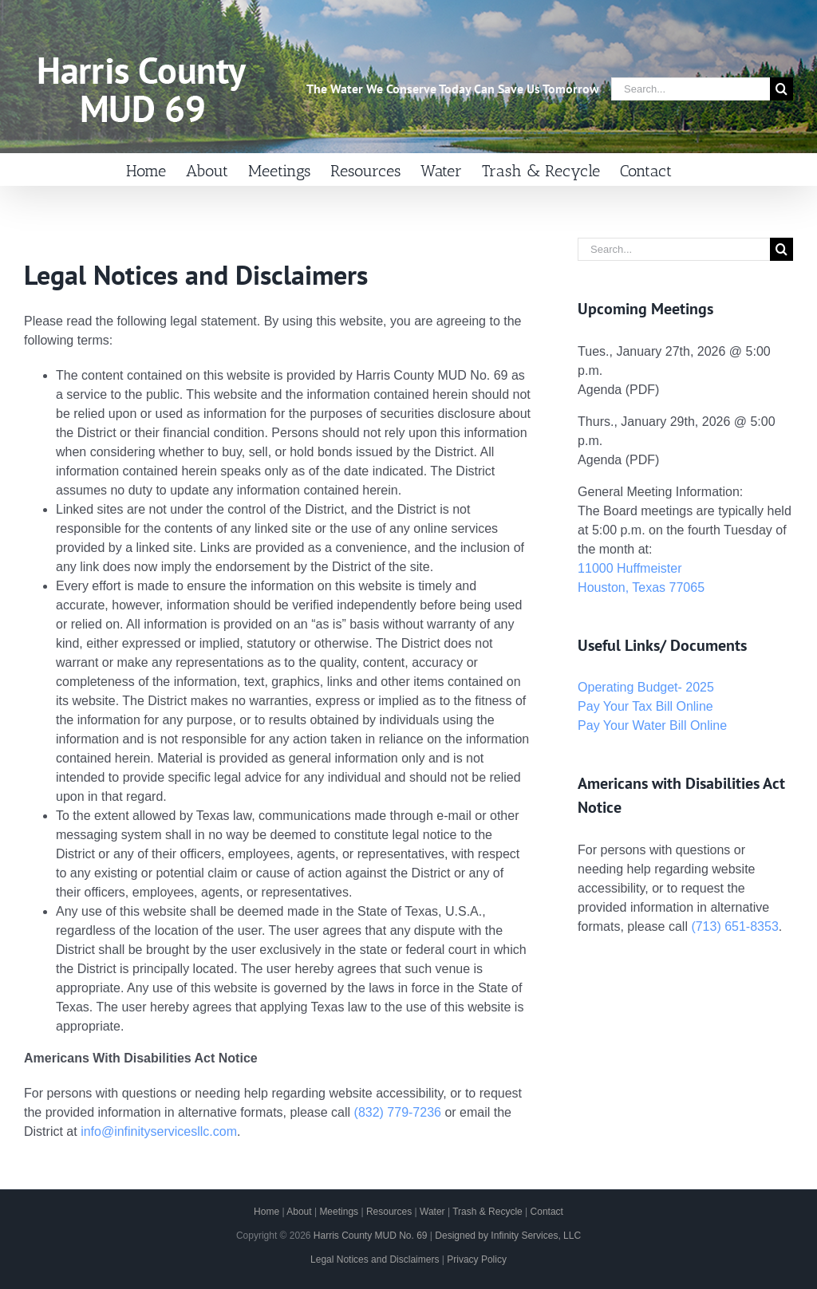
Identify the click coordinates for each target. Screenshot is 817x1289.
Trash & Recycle (487, 1211)
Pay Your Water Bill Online (652, 725)
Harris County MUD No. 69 (371, 1235)
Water (432, 1211)
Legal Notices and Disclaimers (374, 1259)
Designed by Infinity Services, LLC (508, 1235)
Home (266, 1211)
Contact (547, 1211)
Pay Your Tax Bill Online (645, 706)
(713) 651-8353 (734, 926)
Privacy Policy (477, 1259)
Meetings (338, 1211)
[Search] (781, 89)
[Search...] (690, 89)
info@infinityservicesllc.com (159, 1131)
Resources (389, 1211)
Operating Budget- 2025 (646, 687)
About (298, 1211)
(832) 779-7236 (397, 1112)
